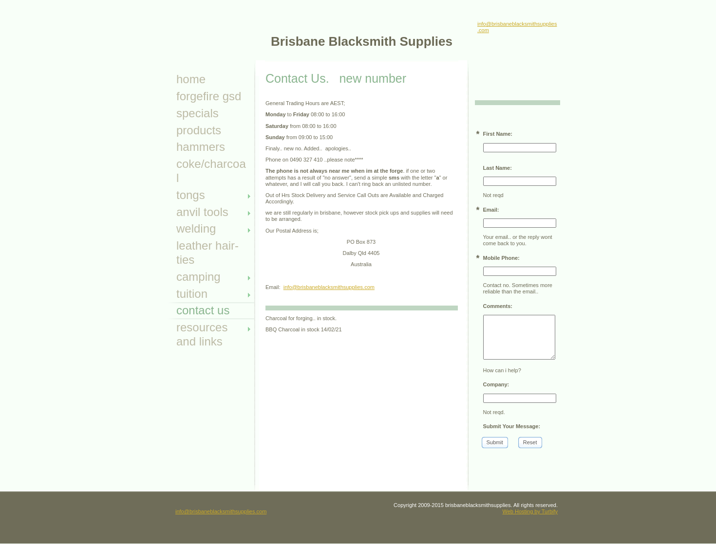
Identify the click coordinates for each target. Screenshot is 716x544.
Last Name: (497, 168)
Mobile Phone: (501, 258)
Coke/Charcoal (211, 170)
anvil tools (202, 211)
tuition (191, 293)
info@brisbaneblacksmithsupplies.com (329, 287)
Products (198, 130)
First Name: (498, 134)
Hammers (200, 146)
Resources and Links (201, 334)
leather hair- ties (207, 252)
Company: (496, 384)
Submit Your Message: (512, 426)
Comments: (498, 306)
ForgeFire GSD (208, 96)
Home (191, 79)
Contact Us (202, 310)
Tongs (190, 194)
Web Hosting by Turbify (530, 511)
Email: (491, 210)
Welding (196, 228)
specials (197, 113)
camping (198, 276)
